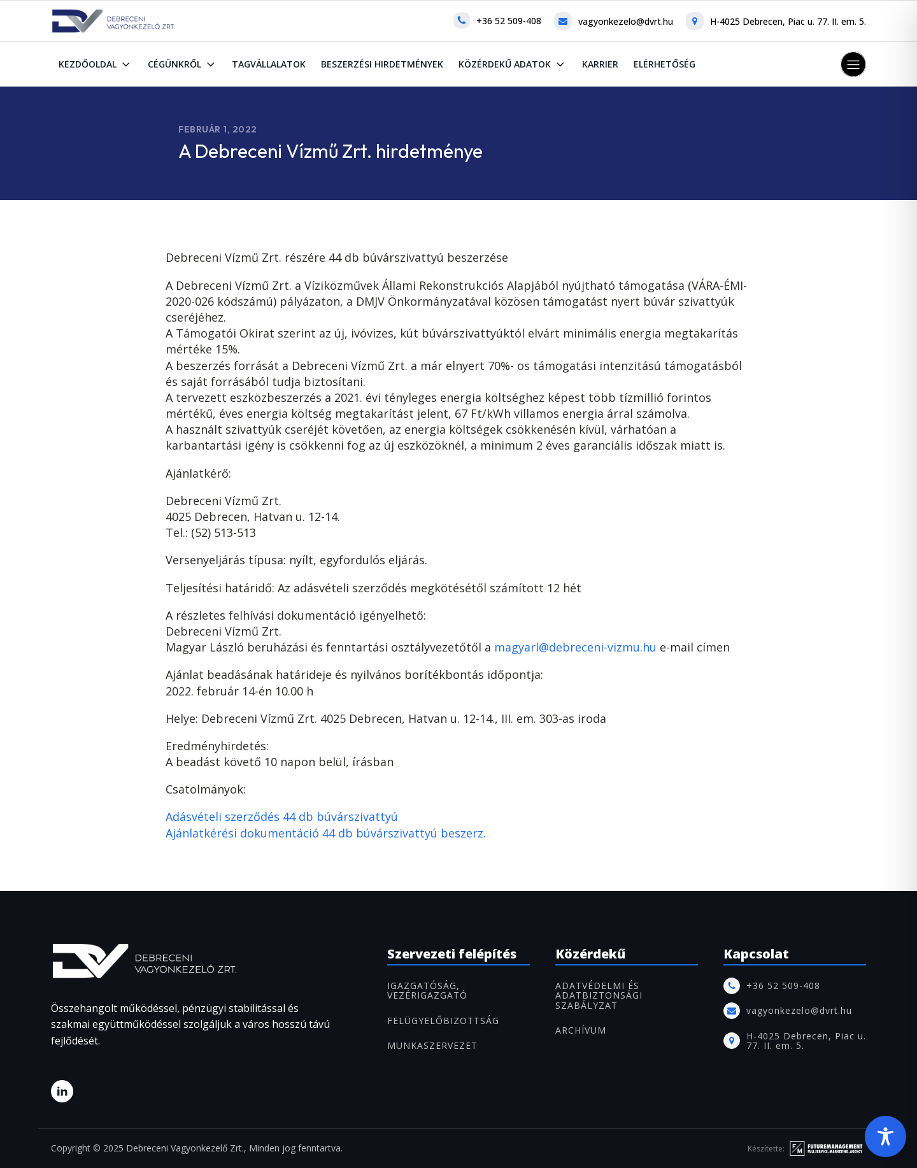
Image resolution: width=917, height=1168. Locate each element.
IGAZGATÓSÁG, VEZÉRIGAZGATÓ (427, 991)
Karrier (600, 64)
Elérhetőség (664, 64)
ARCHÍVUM (580, 1030)
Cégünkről (182, 64)
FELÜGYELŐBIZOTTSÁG (443, 1020)
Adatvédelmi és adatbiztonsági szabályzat (599, 995)
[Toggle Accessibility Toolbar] (885, 1136)
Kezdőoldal (95, 64)
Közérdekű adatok (512, 64)
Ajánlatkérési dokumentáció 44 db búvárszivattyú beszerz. (326, 833)
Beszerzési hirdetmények (382, 64)
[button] (853, 64)
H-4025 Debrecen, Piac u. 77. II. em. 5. (788, 21)
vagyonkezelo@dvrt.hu (625, 21)
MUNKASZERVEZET (432, 1045)
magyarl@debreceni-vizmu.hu (575, 647)
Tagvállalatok (269, 64)
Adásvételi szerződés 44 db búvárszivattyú (282, 816)
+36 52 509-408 (508, 21)
